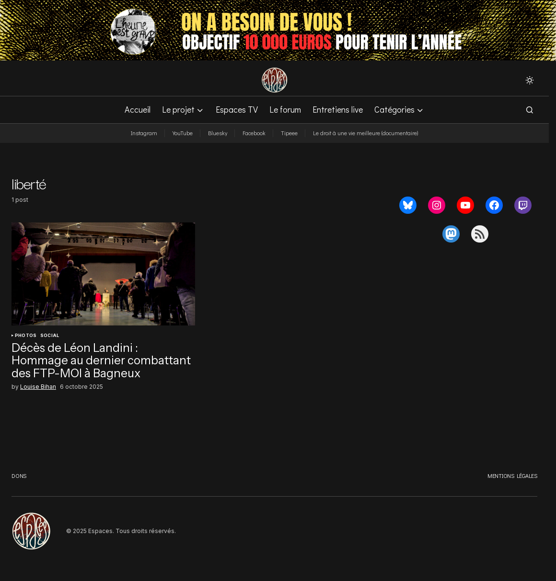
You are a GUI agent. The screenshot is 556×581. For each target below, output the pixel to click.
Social (49, 335)
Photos (25, 335)
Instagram (144, 133)
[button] (529, 80)
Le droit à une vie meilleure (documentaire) (365, 133)
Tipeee (289, 133)
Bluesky (217, 133)
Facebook (254, 133)
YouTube (183, 133)
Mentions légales (512, 475)
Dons (19, 475)
